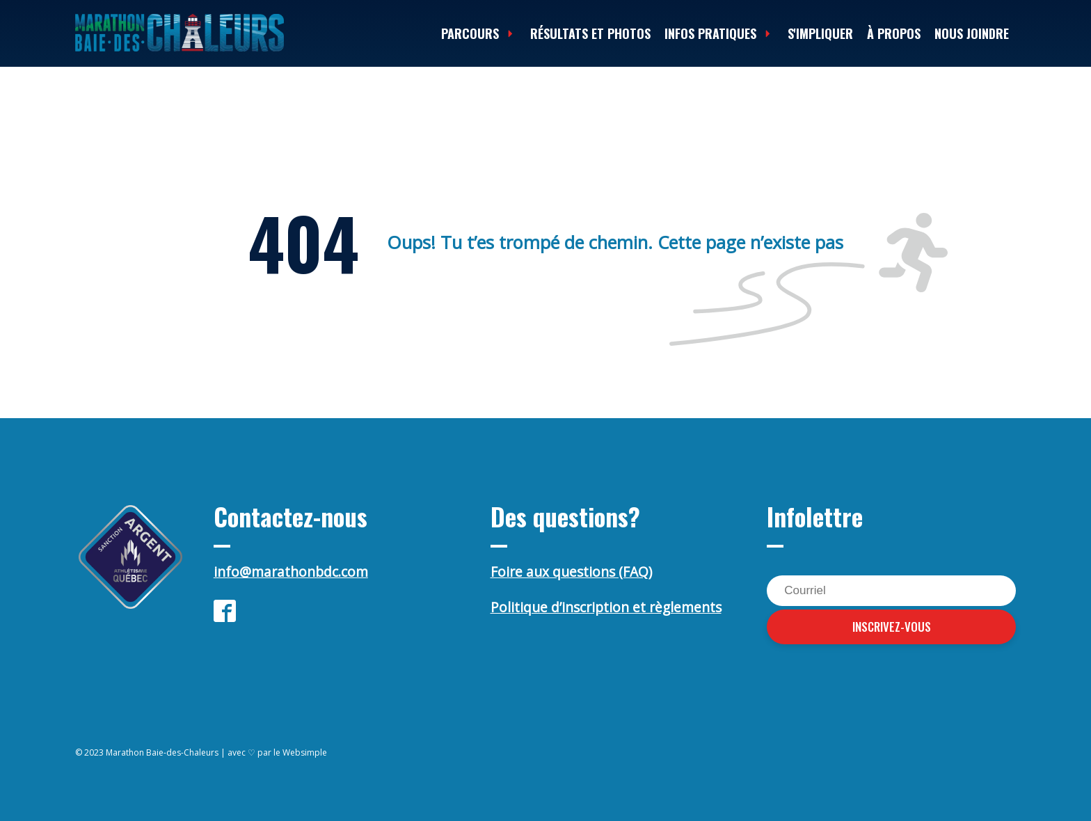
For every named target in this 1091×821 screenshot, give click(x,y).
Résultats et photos (590, 33)
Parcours (478, 33)
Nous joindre (971, 33)
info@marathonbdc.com (291, 572)
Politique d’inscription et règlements (606, 607)
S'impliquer (820, 33)
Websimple (304, 752)
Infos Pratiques (719, 33)
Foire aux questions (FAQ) (571, 572)
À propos (894, 33)
